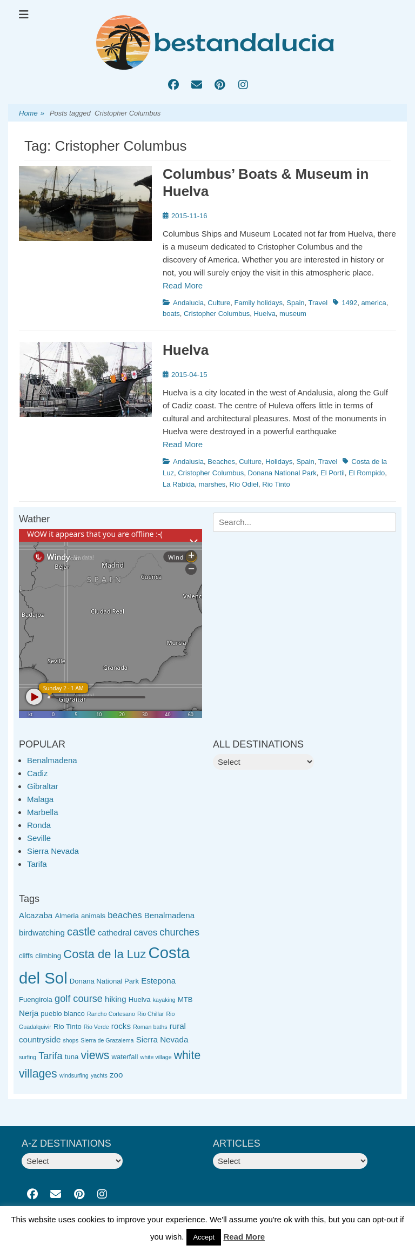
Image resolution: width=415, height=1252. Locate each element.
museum (292, 313)
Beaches (221, 461)
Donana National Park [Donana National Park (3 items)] (104, 981)
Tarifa (37, 864)
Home (31, 113)
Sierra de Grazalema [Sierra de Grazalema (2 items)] (107, 1040)
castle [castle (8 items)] (81, 932)
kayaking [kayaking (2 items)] (164, 1000)
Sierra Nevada (53, 851)
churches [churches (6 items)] (179, 932)
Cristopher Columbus (217, 313)
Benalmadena (52, 760)
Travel (318, 303)
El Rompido (367, 473)
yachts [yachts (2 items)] (99, 1075)
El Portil (332, 473)
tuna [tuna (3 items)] (71, 1057)
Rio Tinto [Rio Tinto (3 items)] (67, 1026)
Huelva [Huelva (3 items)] (140, 999)
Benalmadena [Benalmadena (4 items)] (169, 915)
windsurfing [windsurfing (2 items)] (74, 1075)
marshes (212, 484)
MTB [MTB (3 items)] (185, 999)
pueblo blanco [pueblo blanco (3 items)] (63, 1013)
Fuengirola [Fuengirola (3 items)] (35, 999)
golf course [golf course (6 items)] (79, 998)
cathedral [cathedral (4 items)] (114, 932)
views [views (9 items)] (95, 1055)
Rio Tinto (276, 484)
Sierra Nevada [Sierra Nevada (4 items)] (162, 1039)
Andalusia (188, 461)
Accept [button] (204, 1237)
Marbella (42, 812)
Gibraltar (42, 786)
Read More (183, 285)
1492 (349, 303)
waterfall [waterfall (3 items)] (125, 1057)
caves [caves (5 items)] (145, 932)
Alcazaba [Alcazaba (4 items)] (35, 915)
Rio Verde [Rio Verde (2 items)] (96, 1027)
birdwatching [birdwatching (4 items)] (42, 932)
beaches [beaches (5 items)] (125, 915)
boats (171, 313)
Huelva (264, 313)
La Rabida (179, 484)
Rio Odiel (244, 484)
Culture (219, 303)
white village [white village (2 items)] (156, 1057)
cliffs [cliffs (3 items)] (26, 956)
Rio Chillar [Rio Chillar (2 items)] (150, 1014)
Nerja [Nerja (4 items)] (28, 1013)
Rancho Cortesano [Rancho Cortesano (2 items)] (111, 1014)
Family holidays (259, 303)
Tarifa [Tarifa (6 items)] (50, 1056)
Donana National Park (282, 473)
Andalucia (188, 303)
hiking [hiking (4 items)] (115, 999)
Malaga (40, 799)
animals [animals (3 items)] (93, 916)
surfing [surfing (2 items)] (27, 1057)
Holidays (278, 461)
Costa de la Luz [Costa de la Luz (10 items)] (104, 954)
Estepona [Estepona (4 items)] (158, 980)
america (373, 303)
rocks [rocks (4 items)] (121, 1026)
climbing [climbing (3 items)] (48, 956)
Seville (39, 838)
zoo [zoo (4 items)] (116, 1074)
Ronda (39, 825)
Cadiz (37, 773)
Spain (295, 303)
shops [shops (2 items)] (70, 1040)
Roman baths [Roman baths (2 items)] (150, 1027)
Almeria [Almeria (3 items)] (66, 916)
